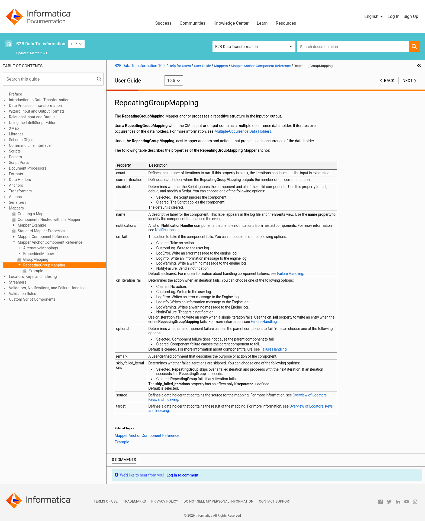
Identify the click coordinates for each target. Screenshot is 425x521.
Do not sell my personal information (218, 501)
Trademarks (134, 501)
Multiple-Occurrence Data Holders (242, 131)
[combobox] (353, 46)
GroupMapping (35, 259)
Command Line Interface (30, 145)
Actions (15, 197)
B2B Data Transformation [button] (236, 47)
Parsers (15, 157)
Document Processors (27, 168)
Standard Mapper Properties (41, 231)
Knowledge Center (231, 23)
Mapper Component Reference (43, 236)
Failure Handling (290, 273)
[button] (374, 17)
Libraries (16, 134)
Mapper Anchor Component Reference (49, 242)
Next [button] (408, 80)
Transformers (20, 191)
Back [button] (389, 80)
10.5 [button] (76, 44)
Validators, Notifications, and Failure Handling (47, 288)
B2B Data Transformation (40, 43)
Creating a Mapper (33, 214)
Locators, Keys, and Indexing (33, 276)
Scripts (15, 151)
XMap (14, 128)
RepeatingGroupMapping (43, 265)
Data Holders (20, 179)
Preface (15, 94)
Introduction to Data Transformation (39, 100)
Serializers (18, 202)
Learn (262, 23)
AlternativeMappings (40, 248)
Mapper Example (31, 225)
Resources (286, 23)
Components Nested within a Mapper (49, 219)
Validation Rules (22, 293)
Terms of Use (106, 501)
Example (35, 271)
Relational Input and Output (32, 117)
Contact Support (275, 501)
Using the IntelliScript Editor (32, 122)
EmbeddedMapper (38, 254)
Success (163, 23)
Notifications (165, 230)
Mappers (16, 208)
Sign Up (410, 16)
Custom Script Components (32, 299)
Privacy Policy (164, 501)
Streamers (17, 282)
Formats (16, 174)
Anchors (16, 185)
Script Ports (19, 162)
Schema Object (21, 140)
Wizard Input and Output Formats (37, 111)
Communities (192, 23)
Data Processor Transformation (35, 105)
